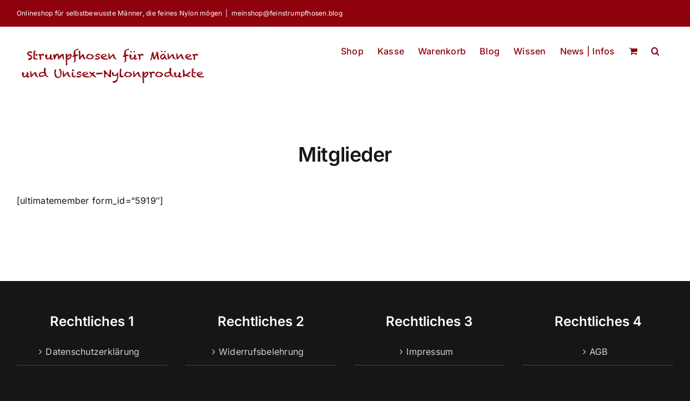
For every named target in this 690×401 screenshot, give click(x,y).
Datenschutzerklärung (92, 351)
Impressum (429, 351)
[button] (655, 48)
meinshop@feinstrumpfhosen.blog (287, 13)
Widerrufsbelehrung (261, 351)
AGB (599, 351)
